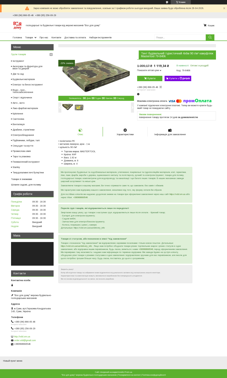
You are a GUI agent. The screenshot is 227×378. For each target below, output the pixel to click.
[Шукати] (210, 37)
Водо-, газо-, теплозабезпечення (23, 91)
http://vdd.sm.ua (22, 336)
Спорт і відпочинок (22, 97)
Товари (29, 37)
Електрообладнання (23, 135)
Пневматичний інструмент (26, 162)
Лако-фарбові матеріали (25, 108)
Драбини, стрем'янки (24, 129)
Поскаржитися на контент (129, 375)
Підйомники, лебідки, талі (26, 140)
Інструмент (18, 61)
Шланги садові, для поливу (26, 184)
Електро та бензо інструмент (28, 84)
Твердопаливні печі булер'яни (28, 172)
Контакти (56, 37)
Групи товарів (18, 54)
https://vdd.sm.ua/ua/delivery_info (76, 246)
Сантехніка (18, 119)
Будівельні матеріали (24, 79)
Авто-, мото (19, 103)
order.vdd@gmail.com (25, 340)
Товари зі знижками (21, 179)
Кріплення (18, 113)
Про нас (44, 37)
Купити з (179, 78)
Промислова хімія (22, 151)
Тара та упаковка (21, 156)
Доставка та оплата (75, 37)
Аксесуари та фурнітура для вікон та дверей (27, 67)
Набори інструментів (100, 37)
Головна (17, 37)
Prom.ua (128, 372)
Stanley (16, 167)
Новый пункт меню (12, 361)
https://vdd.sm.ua (177, 194)
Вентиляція (19, 124)
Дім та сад (18, 74)
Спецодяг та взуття (23, 145)
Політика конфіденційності (154, 375)
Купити (151, 78)
